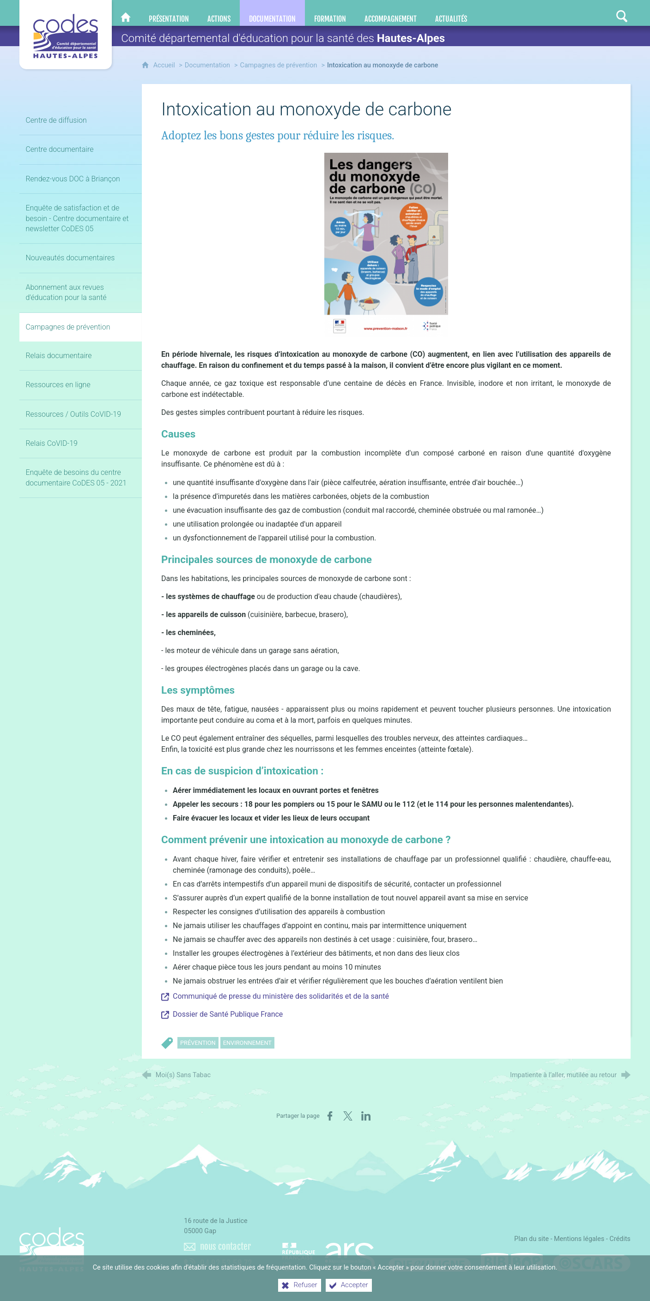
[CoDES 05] (126, 13)
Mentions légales (579, 1239)
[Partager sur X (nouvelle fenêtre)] (348, 1116)
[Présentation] (169, 13)
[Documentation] (272, 13)
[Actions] (219, 13)
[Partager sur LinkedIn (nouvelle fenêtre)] (366, 1116)
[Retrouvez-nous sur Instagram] (604, 13)
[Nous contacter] (548, 13)
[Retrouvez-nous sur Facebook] (567, 13)
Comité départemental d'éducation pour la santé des (283, 38)
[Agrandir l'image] (386, 244)
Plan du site (531, 1239)
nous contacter (225, 1246)
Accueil (165, 65)
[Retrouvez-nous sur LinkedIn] (585, 13)
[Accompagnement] (390, 13)
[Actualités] (451, 13)
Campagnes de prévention (278, 65)
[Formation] (330, 13)
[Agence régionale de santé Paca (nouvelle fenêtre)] (328, 1253)
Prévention (198, 1042)
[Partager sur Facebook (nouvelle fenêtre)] (330, 1116)
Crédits (620, 1239)
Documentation (207, 65)
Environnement (247, 1042)
